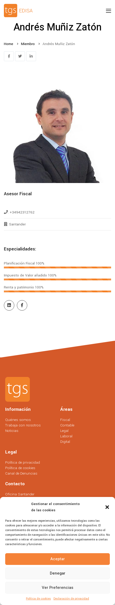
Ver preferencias (57, 587)
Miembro (28, 43)
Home (8, 43)
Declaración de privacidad (71, 599)
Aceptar (57, 559)
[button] (107, 507)
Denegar (57, 573)
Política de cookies (38, 599)
